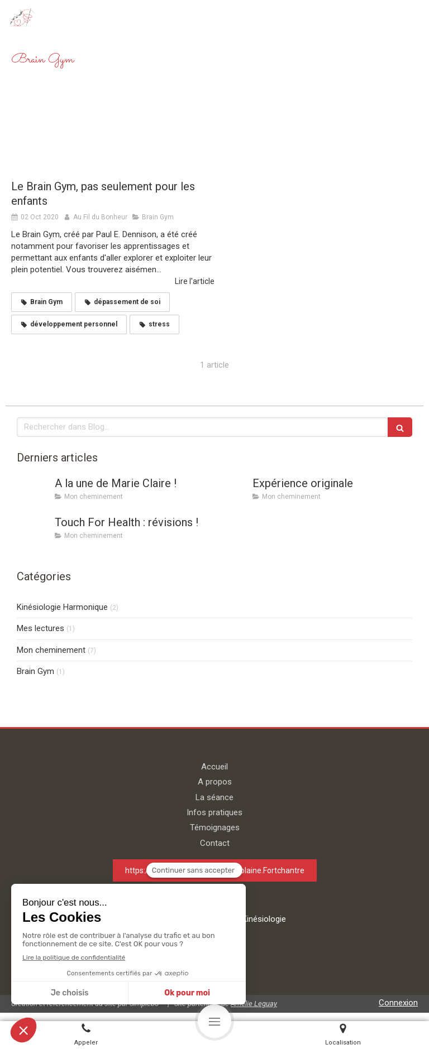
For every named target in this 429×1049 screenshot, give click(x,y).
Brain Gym (35, 671)
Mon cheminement (51, 650)
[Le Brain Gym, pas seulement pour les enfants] (112, 133)
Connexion (398, 1003)
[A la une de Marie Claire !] (33, 494)
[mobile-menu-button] (214, 1021)
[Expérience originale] (231, 494)
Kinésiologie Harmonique (62, 607)
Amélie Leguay (254, 1003)
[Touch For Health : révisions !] (33, 533)
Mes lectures (40, 628)
